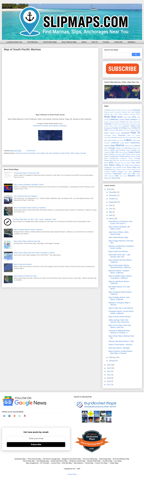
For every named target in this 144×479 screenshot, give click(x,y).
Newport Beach (134, 152)
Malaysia (107, 146)
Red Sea (113, 160)
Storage (120, 171)
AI (116, 110)
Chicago (122, 122)
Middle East (120, 148)
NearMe (134, 150)
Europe (115, 128)
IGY (133, 135)
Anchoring (136, 110)
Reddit (132, 160)
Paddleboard (114, 156)
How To (95, 42)
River (133, 163)
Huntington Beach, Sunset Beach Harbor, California (121, 312)
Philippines (123, 158)
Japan (120, 137)
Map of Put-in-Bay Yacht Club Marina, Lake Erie (120, 326)
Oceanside (118, 154)
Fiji (47, 153)
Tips (133, 174)
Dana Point (118, 126)
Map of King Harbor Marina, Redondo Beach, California (120, 266)
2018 (109, 381)
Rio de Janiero (126, 162)
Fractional (111, 130)
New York (115, 152)
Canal (126, 119)
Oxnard (138, 154)
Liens (138, 140)
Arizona (112, 112)
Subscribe (118, 42)
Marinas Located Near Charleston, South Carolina (121, 247)
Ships (134, 167)
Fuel (124, 130)
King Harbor (132, 137)
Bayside (133, 114)
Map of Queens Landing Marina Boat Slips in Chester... (120, 352)
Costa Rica (133, 124)
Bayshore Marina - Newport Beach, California (119, 272)
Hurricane (121, 135)
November (113, 195)
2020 (109, 378)
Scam (114, 167)
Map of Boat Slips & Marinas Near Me (27, 241)
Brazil (125, 117)
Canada (121, 119)
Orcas (128, 154)
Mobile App (114, 150)
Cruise (106, 126)
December (113, 192)
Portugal (137, 158)
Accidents (107, 110)
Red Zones (126, 160)
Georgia (132, 130)
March (111, 218)
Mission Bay (136, 148)
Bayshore (126, 114)
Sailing (118, 165)
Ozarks (106, 156)
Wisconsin (107, 178)
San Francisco (135, 165)
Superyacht (117, 174)
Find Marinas (32, 42)
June (111, 209)
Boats (120, 117)
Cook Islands (40, 153)
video (117, 176)
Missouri (106, 150)
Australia (124, 112)
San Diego (125, 165)
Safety (111, 165)
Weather (131, 176)
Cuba (111, 126)
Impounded (107, 137)
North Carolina (109, 154)
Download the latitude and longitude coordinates (50, 126)
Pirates (131, 158)
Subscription (108, 173)
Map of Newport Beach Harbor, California (28, 229)
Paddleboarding (124, 156)
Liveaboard (115, 143)
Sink (138, 167)
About (84, 42)
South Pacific (65, 153)
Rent (111, 162)
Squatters (107, 171)
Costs (138, 124)
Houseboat (125, 133)
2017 (109, 385)
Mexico (137, 146)
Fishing (123, 128)
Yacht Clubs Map (50, 42)
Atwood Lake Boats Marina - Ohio (121, 341)
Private (106, 160)
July (110, 205)
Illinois (138, 135)
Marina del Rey (129, 145)
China (131, 122)
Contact (106, 42)
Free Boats (119, 130)
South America (116, 169)
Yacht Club (116, 178)
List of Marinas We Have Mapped (25, 196)
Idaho (129, 135)
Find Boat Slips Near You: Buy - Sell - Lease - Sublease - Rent (34, 219)
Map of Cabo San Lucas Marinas (121, 308)
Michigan (112, 148)
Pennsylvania (114, 158)
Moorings (122, 150)
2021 (109, 375)
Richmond (117, 162)
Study (130, 171)
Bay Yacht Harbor (117, 114)
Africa (113, 110)
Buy (134, 117)
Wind (138, 176)
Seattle (124, 167)
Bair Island (131, 112)
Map (113, 145)
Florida (134, 128)
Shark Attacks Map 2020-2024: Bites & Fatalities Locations (34, 253)
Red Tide (119, 160)
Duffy (138, 126)
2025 (109, 189)
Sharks (129, 167)
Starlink (113, 171)
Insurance (115, 137)
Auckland (118, 112)
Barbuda (106, 114)
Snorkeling (108, 169)
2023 (109, 368)
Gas (128, 130)
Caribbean (133, 119)
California (113, 119)
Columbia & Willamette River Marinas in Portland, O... (119, 332)
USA (105, 176)
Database (131, 42)
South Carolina (126, 169)
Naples (128, 150)
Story (125, 171)
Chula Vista (136, 122)
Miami (106, 148)
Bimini (138, 114)
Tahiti (72, 153)
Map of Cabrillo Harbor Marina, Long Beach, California (120, 277)
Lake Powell (112, 140)
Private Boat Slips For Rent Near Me (26, 173)
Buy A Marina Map (69, 42)
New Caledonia (54, 153)
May (111, 212)
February (112, 357)
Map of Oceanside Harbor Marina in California (30, 208)
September (113, 202)
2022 (109, 371)
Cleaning (107, 124)
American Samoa (22, 153)
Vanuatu (83, 153)
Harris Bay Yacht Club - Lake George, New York (119, 256)
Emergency (108, 128)
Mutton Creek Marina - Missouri (120, 344)
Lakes (127, 139)
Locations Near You (14, 42)
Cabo (138, 117)
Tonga (77, 153)
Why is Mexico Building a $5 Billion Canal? (29, 185)
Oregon (133, 154)
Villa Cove (123, 176)
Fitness (129, 128)
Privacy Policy (72, 474)
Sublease (136, 171)
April (111, 215)
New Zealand (123, 152)
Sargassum (108, 167)
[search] (117, 54)
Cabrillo (106, 119)
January (112, 361)
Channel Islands (114, 122)
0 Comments (30, 151)
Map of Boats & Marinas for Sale (25, 276)
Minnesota (128, 148)
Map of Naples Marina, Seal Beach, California (119, 298)
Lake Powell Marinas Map (118, 237)
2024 (109, 365)
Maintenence (135, 143)
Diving (133, 126)
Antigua (106, 112)
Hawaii (112, 133)
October (112, 199)
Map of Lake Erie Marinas (23, 264)
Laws (134, 140)
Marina (120, 145)
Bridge (130, 117)
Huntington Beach (110, 135)
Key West (126, 137)
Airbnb (119, 110)
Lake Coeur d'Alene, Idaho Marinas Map (119, 233)
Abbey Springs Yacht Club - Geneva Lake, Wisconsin (119, 321)
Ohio (123, 154)
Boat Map (32, 153)
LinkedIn (106, 143)
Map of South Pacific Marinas (120, 317)
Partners (133, 156)
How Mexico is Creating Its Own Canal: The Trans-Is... (121, 222)
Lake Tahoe (120, 140)
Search (119, 167)
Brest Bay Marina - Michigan (119, 348)
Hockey (118, 133)
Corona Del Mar (124, 124)
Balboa (137, 112)
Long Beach (124, 143)
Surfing (125, 173)
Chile (127, 122)
